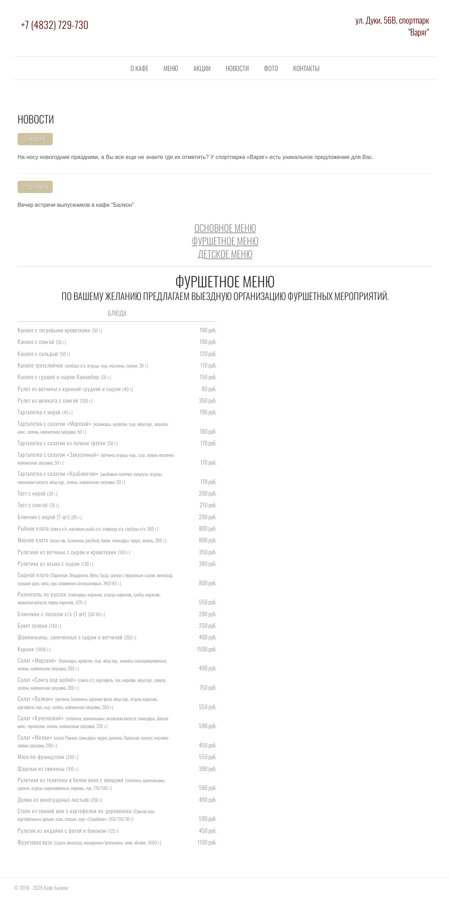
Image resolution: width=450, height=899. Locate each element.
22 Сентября (35, 187)
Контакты (306, 68)
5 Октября (35, 139)
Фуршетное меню (225, 241)
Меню (170, 68)
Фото (271, 68)
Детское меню (225, 254)
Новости (237, 68)
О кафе (139, 68)
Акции (202, 68)
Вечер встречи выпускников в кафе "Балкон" (76, 205)
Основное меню (225, 228)
